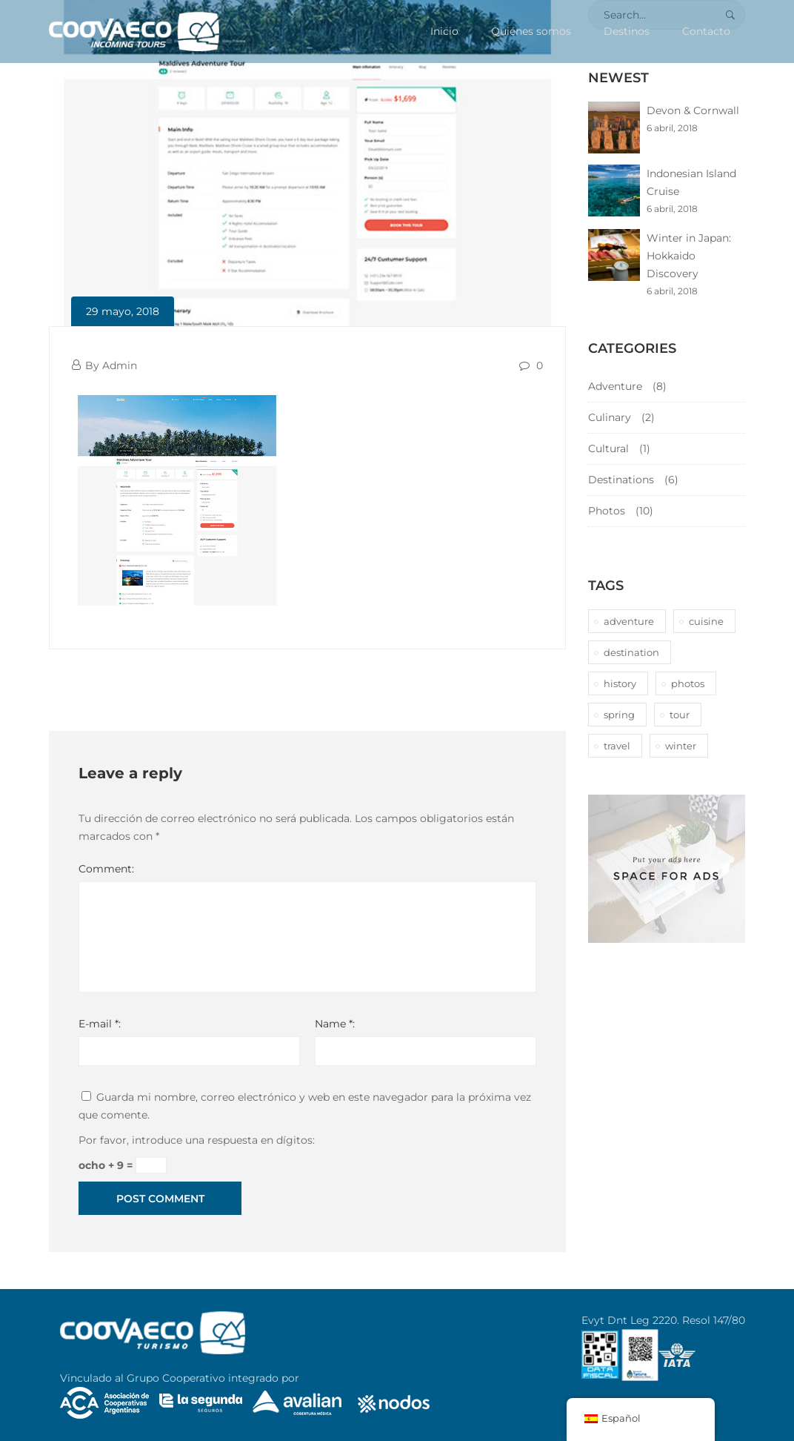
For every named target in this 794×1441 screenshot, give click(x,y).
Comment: (106, 868)
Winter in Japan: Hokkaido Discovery (689, 255)
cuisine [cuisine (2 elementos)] (706, 621)
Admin (119, 365)
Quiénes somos (531, 31)
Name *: (335, 1023)
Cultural (608, 448)
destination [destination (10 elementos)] (631, 652)
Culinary (609, 417)
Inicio (444, 31)
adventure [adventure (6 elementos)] (629, 621)
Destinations (621, 479)
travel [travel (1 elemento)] (617, 746)
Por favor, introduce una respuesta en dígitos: (197, 1140)
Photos (606, 510)
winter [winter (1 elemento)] (680, 746)
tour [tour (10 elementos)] (680, 714)
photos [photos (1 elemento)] (687, 683)
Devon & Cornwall (693, 110)
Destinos (627, 31)
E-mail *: (100, 1023)
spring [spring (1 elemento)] (619, 714)
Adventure (615, 386)
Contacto (706, 31)
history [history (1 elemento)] (620, 683)
